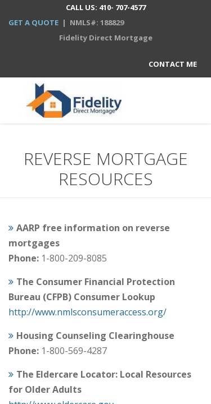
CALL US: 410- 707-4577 (106, 7)
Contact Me (173, 64)
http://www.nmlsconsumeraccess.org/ (87, 312)
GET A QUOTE (33, 22)
